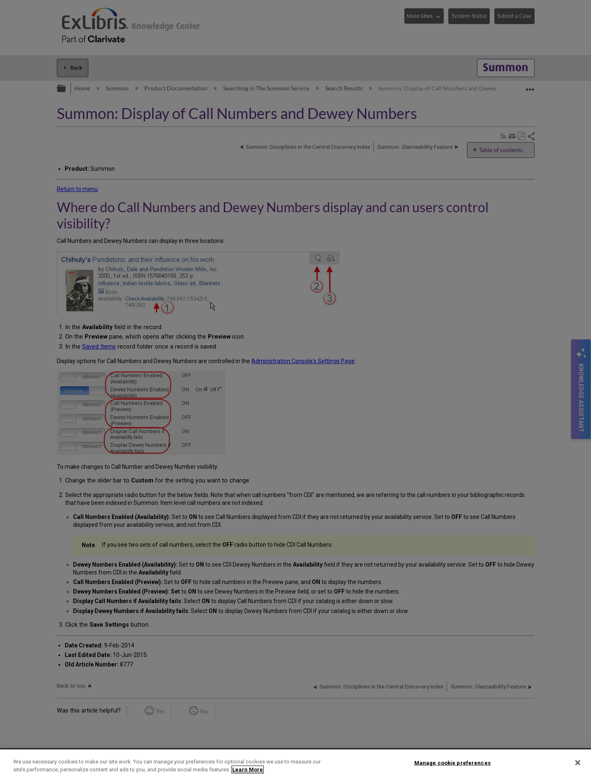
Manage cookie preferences (452, 763)
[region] (295, 763)
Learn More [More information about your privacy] (247, 769)
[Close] (578, 763)
